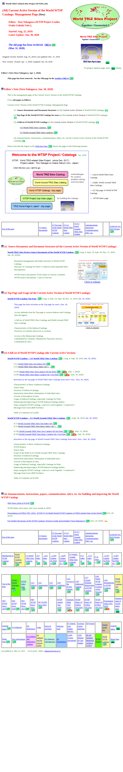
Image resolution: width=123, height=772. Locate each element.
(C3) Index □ (98, 559)
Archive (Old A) (64, 78)
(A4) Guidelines (61, 585)
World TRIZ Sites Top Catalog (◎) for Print (40, 371)
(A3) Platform (52, 585)
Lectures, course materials (81, 626)
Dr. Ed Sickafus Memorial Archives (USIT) (90, 640)
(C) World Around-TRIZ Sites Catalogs (36, 132)
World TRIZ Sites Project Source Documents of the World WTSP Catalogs (40, 252)
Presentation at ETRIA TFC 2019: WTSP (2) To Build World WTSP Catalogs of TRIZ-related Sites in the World (56, 513)
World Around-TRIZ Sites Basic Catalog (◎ (37, 434)
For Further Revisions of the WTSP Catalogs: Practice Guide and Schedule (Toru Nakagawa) (48, 521)
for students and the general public (40, 640)
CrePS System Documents (72, 638)
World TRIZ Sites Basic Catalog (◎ (34, 374)
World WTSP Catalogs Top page (18, 559)
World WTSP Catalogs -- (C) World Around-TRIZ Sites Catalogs (36, 418)
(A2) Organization (43, 585)
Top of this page (8, 229)
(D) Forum (90, 623)
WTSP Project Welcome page (15, 585)
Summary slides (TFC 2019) (70, 605)
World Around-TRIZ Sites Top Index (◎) (37, 423)
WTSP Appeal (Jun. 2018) (60, 605)
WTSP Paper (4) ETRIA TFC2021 (88, 605)
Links (39, 627)
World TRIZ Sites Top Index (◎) (34, 364)
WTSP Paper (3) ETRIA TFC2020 (79, 605)
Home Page (115, 640)
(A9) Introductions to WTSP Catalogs (109, 585)
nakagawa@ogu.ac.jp (52, 651)
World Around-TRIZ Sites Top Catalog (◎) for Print (43, 431)
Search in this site (105, 627)
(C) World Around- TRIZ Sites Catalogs (74, 559)
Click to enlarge (92, 280)
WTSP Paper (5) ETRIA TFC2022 (99, 605)
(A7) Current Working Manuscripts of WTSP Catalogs (89, 585)
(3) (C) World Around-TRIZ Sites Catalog (78, 229)
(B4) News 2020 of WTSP (20, 503)
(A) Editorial (17, 627)
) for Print (56, 374)
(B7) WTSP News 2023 (42, 604)
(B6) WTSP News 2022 (33, 605)
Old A (49, 44)
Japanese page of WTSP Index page (118, 603)
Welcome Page (43, 146)
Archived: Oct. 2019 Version (115, 228)
